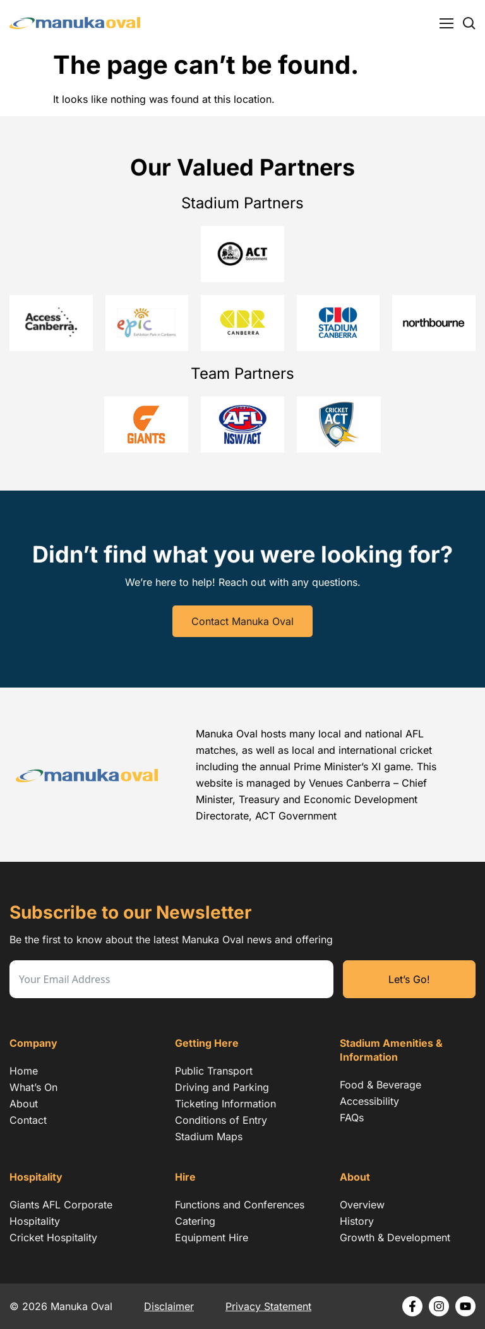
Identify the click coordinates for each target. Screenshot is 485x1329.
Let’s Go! (409, 979)
